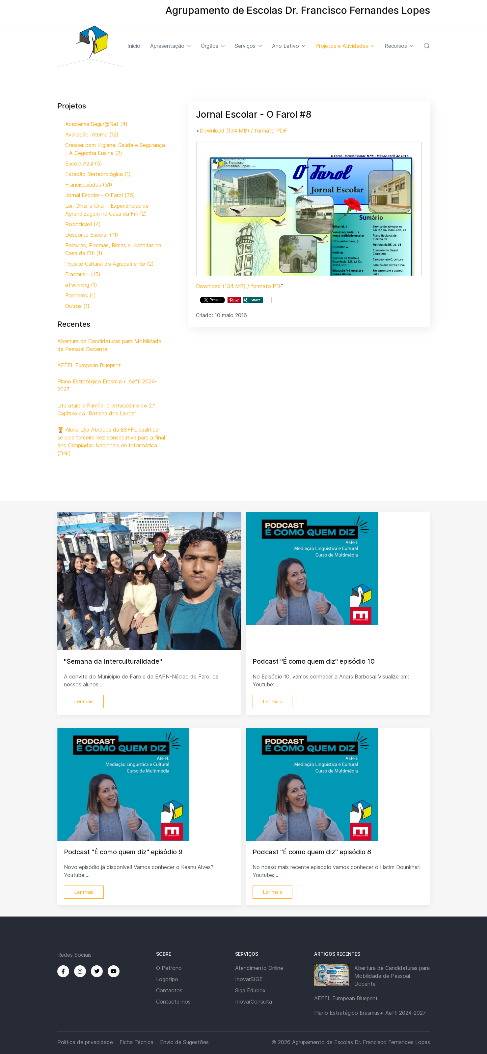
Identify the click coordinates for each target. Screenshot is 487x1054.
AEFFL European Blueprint (346, 998)
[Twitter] (97, 971)
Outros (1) (77, 306)
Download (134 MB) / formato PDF (243, 130)
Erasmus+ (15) (82, 274)
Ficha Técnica (136, 1042)
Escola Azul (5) (83, 163)
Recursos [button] (399, 46)
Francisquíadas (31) (88, 184)
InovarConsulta (253, 1001)
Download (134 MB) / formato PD (238, 286)
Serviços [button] (248, 46)
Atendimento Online (259, 968)
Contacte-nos (173, 1001)
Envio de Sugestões (184, 1042)
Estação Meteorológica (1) (98, 174)
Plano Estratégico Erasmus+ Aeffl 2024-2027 (370, 1012)
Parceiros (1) (80, 295)
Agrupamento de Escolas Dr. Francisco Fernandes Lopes (361, 1042)
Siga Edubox (250, 990)
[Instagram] (80, 971)
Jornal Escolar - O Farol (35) (100, 195)
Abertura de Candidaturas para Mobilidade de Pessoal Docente (392, 976)
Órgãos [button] (213, 46)
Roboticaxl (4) (83, 224)
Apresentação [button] (170, 46)
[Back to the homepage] (90, 46)
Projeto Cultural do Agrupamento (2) (109, 263)
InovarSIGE (249, 979)
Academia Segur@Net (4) (96, 124)
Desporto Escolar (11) (91, 234)
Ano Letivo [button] (289, 46)
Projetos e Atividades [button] (345, 46)
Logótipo (167, 979)
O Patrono (169, 968)
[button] (426, 46)
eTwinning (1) (81, 285)
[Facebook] (63, 971)
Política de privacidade (85, 1042)
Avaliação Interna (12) (92, 134)
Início (133, 46)
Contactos (169, 990)
